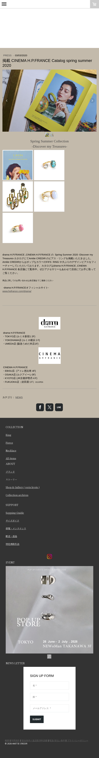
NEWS (19, 397)
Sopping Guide (15, 512)
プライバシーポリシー (77, 740)
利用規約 (15, 740)
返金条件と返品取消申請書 (34, 740)
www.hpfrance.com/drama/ (16, 291)
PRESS (7, 55)
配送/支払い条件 (57, 740)
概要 (7, 740)
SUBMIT (36, 719)
